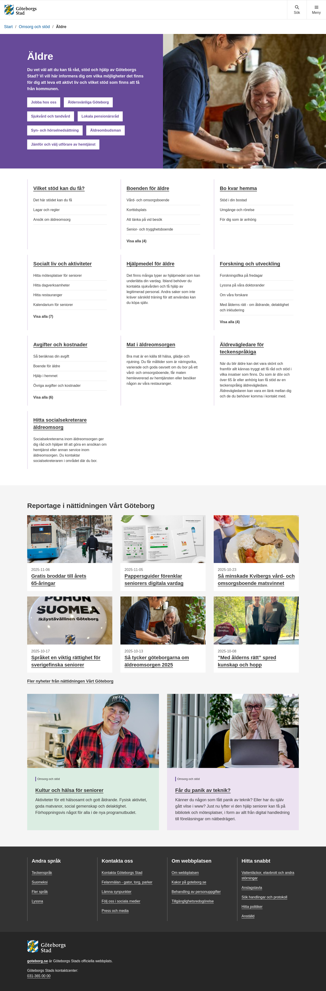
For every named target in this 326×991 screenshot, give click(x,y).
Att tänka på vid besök (144, 219)
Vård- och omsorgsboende (148, 200)
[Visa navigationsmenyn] (316, 10)
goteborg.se (37, 961)
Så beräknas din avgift (51, 356)
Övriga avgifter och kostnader (57, 385)
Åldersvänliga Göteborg (88, 102)
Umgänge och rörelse (237, 210)
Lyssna (37, 901)
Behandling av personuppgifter (196, 892)
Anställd (248, 916)
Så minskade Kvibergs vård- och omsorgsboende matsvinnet (256, 579)
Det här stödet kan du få (52, 200)
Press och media (115, 911)
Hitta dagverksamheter (51, 285)
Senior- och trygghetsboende (150, 229)
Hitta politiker (252, 907)
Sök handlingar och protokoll (264, 897)
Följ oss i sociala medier (121, 901)
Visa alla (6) (49, 397)
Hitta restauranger (47, 295)
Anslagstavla (252, 888)
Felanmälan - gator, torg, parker (127, 882)
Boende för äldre (46, 366)
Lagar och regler (46, 210)
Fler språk (40, 892)
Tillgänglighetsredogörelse (193, 901)
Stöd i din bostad (233, 200)
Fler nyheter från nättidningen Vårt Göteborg (70, 681)
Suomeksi (40, 882)
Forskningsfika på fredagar (241, 275)
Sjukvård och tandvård (50, 116)
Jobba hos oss (43, 102)
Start (8, 26)
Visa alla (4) (142, 241)
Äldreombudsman (105, 130)
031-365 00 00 (38, 976)
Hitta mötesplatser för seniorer (57, 275)
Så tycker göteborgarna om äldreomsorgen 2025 (157, 661)
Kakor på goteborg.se (189, 882)
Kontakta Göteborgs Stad (122, 873)
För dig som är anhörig (238, 219)
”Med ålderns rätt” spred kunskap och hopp (247, 661)
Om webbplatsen (185, 873)
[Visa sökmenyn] (297, 10)
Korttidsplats (136, 210)
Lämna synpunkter (117, 892)
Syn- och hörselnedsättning (55, 130)
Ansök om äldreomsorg (52, 219)
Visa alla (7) (49, 316)
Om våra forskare (234, 295)
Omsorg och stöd (34, 26)
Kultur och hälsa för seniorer (69, 790)
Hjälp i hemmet (45, 376)
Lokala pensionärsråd (100, 116)
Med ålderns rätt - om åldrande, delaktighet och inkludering (254, 307)
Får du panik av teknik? (203, 790)
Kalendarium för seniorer (53, 305)
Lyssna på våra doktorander (242, 285)
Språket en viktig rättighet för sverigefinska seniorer (66, 661)
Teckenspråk (42, 873)
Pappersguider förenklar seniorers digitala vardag (154, 579)
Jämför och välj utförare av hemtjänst (63, 144)
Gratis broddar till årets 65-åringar (58, 579)
